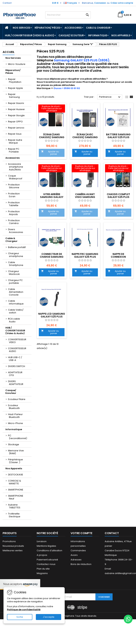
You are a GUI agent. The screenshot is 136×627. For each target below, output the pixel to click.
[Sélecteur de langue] (72, 3)
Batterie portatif (17, 247)
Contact (7, 2)
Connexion (100, 2)
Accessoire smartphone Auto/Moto (15, 166)
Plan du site (43, 568)
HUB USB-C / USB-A (15, 359)
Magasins (42, 573)
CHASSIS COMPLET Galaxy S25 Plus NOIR (118, 197)
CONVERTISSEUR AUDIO (17, 350)
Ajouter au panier (50, 152)
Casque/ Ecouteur (71, 35)
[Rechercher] (68, 14)
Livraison (41, 541)
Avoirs (74, 555)
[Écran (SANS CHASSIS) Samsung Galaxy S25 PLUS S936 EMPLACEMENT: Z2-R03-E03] (51, 108)
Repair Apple (15, 88)
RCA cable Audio (14, 320)
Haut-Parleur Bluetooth (15, 416)
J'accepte (48, 617)
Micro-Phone (15, 423)
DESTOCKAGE (15, 474)
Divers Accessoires (15, 231)
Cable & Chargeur (98, 27)
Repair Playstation (14, 80)
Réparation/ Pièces (47, 27)
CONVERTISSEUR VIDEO (17, 341)
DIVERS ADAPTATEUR (15, 383)
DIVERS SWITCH (16, 366)
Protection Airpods (14, 213)
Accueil (9, 52)
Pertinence (110, 97)
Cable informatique (16, 302)
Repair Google (16, 115)
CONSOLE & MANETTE (14, 482)
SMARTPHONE (15, 489)
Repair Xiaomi (16, 103)
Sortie (19, 617)
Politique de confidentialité (23, 609)
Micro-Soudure (16, 64)
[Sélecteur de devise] (57, 3)
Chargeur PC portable (15, 282)
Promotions (9, 541)
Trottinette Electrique (14, 515)
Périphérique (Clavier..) (15, 461)
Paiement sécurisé (47, 559)
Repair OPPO (15, 121)
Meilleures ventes (13, 550)
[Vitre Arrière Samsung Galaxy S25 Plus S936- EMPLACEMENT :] (51, 168)
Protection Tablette (14, 204)
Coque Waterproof (15, 177)
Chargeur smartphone (15, 255)
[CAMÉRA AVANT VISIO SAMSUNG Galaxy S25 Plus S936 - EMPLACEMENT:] (85, 168)
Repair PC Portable (13, 150)
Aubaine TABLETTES (14, 506)
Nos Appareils (120, 35)
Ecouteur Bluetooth (14, 407)
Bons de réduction (81, 564)
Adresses (76, 559)
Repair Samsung (14, 96)
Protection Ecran (14, 195)
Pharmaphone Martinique (98, 82)
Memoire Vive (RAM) (16, 452)
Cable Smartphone (15, 264)
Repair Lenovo (16, 127)
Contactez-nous (46, 564)
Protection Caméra (14, 222)
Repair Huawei (16, 109)
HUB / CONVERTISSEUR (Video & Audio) (29, 35)
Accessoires (73, 27)
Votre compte (81, 533)
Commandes (78, 550)
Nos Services (21, 27)
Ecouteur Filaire (16, 399)
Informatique (97, 35)
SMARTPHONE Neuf (15, 497)
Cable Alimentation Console (15, 291)
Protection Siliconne (14, 186)
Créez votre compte (121, 2)
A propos (42, 555)
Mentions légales (46, 546)
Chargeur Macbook (14, 273)
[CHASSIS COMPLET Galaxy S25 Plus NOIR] (118, 168)
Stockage (13, 444)
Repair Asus (15, 133)
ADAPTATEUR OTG (15, 374)
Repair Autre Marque (15, 141)
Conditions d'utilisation (49, 550)
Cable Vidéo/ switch (15, 311)
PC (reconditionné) (17, 437)
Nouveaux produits (13, 546)
